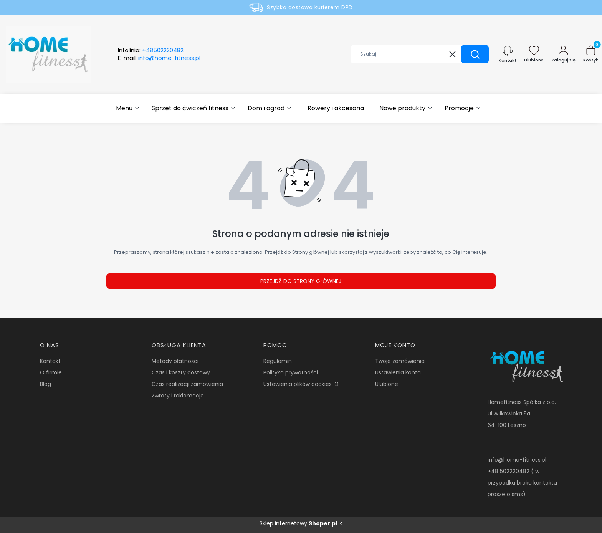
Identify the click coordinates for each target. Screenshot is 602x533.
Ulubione (386, 384)
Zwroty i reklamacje (178, 395)
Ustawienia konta (398, 372)
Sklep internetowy (298, 523)
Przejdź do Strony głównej (300, 281)
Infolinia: (151, 50)
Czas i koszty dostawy (181, 372)
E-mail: (159, 58)
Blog (45, 384)
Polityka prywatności (290, 372)
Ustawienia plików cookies (298, 384)
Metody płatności (175, 361)
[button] (475, 54)
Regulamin (277, 361)
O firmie (51, 372)
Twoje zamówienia (400, 361)
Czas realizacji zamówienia (187, 384)
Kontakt (50, 361)
